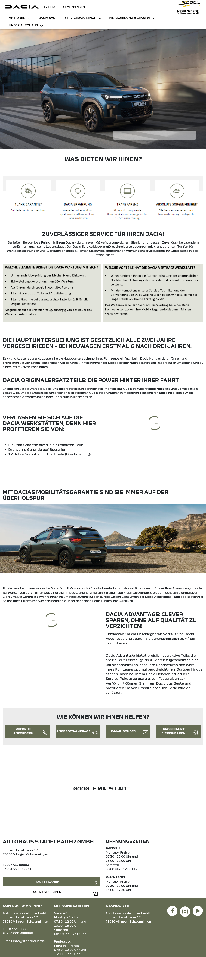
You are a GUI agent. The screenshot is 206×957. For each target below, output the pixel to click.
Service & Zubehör (80, 17)
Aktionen (17, 17)
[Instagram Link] (185, 909)
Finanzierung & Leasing (130, 17)
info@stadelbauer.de (29, 941)
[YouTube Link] (197, 909)
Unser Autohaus (23, 25)
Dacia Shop (48, 17)
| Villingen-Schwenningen (64, 6)
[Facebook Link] (172, 909)
